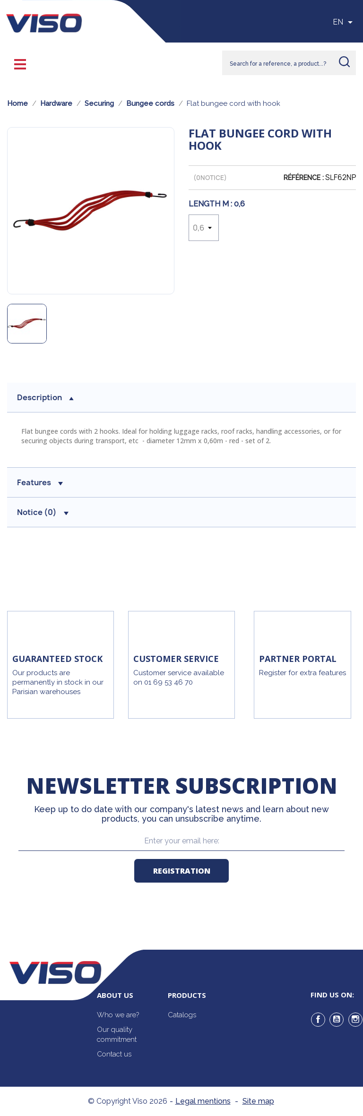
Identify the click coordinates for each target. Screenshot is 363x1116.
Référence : (304, 177)
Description (45, 397)
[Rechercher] (289, 63)
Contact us (114, 1054)
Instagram (355, 1020)
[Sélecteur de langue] (344, 22)
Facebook (318, 1020)
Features (40, 482)
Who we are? (118, 1015)
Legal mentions (203, 1101)
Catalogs (182, 1015)
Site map (258, 1101)
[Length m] (204, 228)
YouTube (336, 1020)
